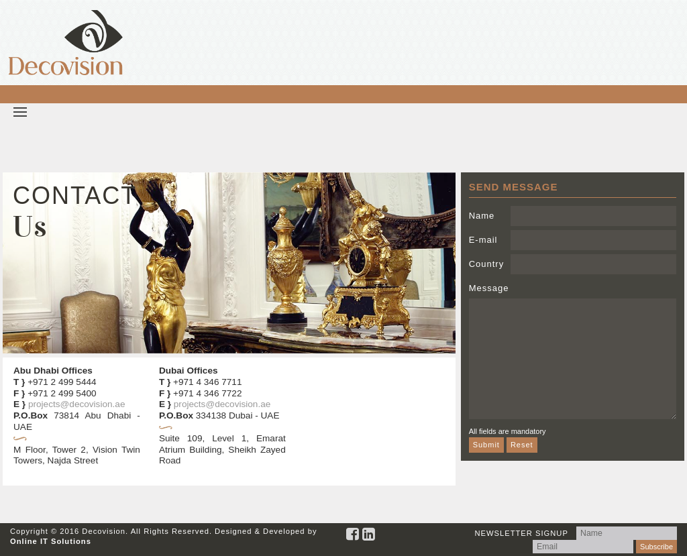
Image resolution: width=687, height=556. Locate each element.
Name (482, 216)
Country (487, 264)
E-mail (483, 240)
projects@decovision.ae (76, 404)
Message (489, 288)
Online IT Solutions (50, 541)
